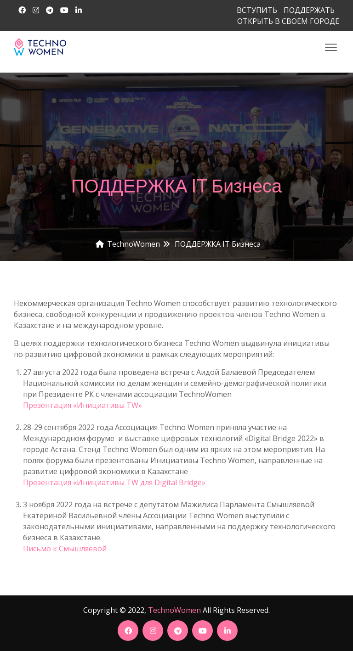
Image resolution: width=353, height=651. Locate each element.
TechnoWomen (174, 610)
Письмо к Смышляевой (65, 548)
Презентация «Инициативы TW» (82, 405)
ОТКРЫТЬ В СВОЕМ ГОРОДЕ (288, 21)
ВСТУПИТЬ (257, 10)
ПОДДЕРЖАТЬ (309, 10)
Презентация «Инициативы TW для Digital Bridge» (114, 482)
